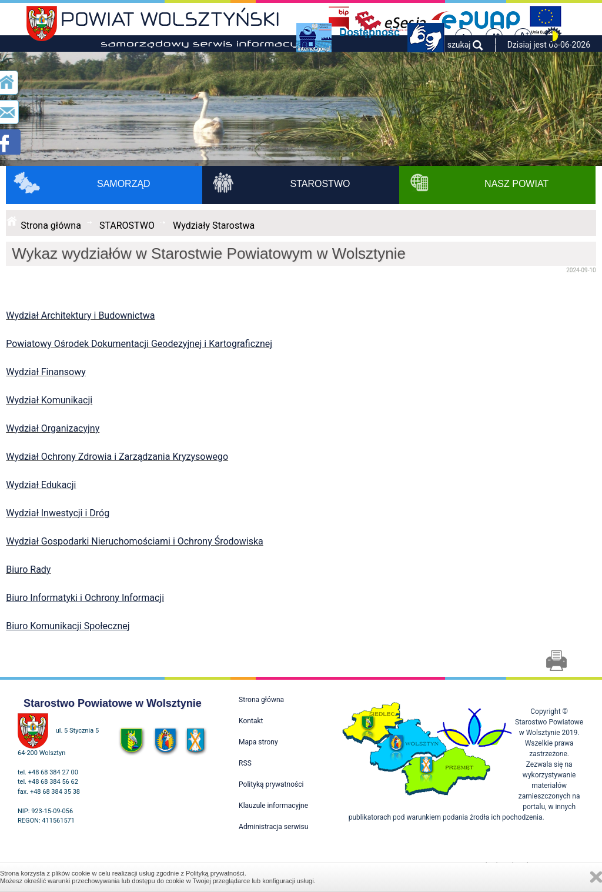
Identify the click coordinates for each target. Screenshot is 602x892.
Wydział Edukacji (41, 484)
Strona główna (51, 225)
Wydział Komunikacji (49, 400)
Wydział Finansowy (46, 371)
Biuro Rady (28, 569)
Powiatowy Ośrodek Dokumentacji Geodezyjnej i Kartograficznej (139, 343)
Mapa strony (258, 742)
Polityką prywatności (215, 873)
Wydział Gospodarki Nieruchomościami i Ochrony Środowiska (134, 541)
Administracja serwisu (273, 827)
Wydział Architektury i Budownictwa (80, 315)
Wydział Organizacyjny (52, 428)
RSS (245, 763)
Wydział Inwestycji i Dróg (57, 513)
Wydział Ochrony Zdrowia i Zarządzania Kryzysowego (117, 456)
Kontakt (251, 721)
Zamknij (596, 877)
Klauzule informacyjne (273, 805)
